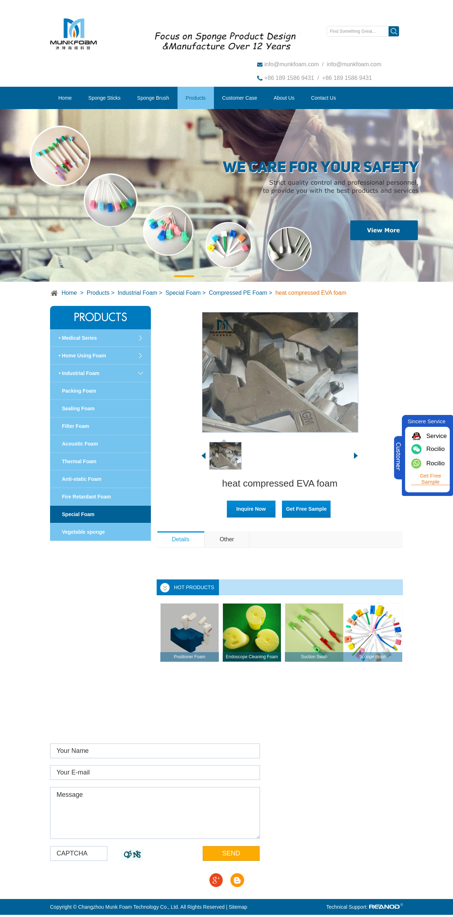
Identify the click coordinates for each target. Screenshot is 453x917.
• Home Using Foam (82, 355)
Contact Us (323, 98)
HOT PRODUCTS (194, 587)
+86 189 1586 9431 (289, 78)
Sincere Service (426, 421)
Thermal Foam (79, 461)
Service (435, 436)
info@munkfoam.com (291, 64)
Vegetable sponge (83, 532)
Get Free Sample (310, 509)
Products (196, 98)
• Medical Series (78, 338)
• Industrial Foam (79, 373)
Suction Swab (314, 656)
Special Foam (183, 293)
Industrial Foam (137, 293)
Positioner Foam (189, 656)
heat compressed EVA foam (310, 293)
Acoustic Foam (80, 444)
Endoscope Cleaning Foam (252, 656)
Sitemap (238, 909)
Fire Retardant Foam (86, 497)
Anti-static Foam (82, 479)
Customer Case (239, 98)
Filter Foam (75, 426)
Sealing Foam (78, 408)
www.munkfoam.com (312, 783)
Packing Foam (79, 391)
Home (65, 98)
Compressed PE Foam (238, 293)
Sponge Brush (153, 98)
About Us (284, 98)
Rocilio (435, 449)
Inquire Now (243, 509)
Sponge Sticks (104, 98)
